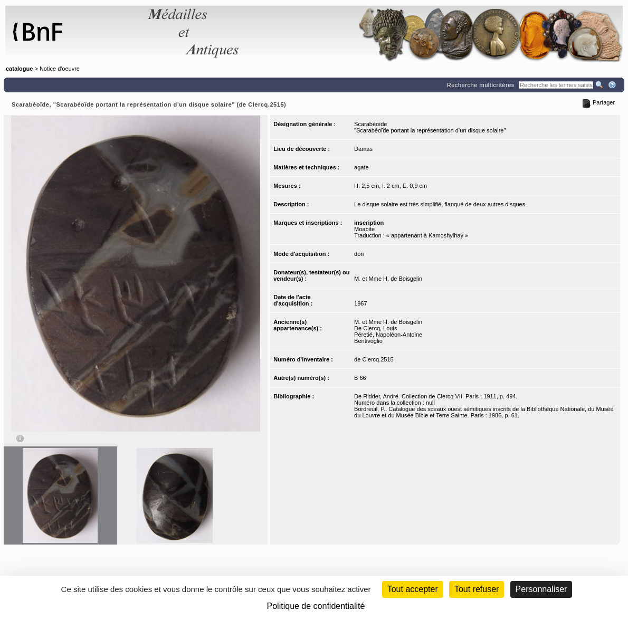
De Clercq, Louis (375, 328)
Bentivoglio (368, 341)
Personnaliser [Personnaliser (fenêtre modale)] (541, 589)
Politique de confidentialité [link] (316, 606)
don (359, 254)
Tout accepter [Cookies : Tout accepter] (412, 589)
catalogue (19, 68)
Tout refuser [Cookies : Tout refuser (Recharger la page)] (476, 589)
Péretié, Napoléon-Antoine (388, 334)
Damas (363, 149)
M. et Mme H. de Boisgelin (388, 278)
